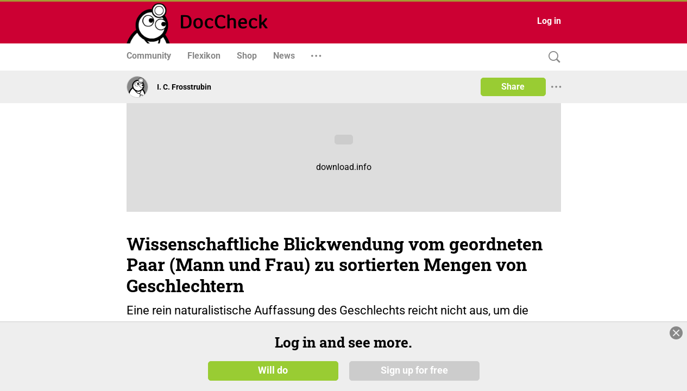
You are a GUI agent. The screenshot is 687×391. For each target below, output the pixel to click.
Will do (273, 370)
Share (513, 86)
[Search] (552, 57)
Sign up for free (414, 370)
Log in (549, 21)
